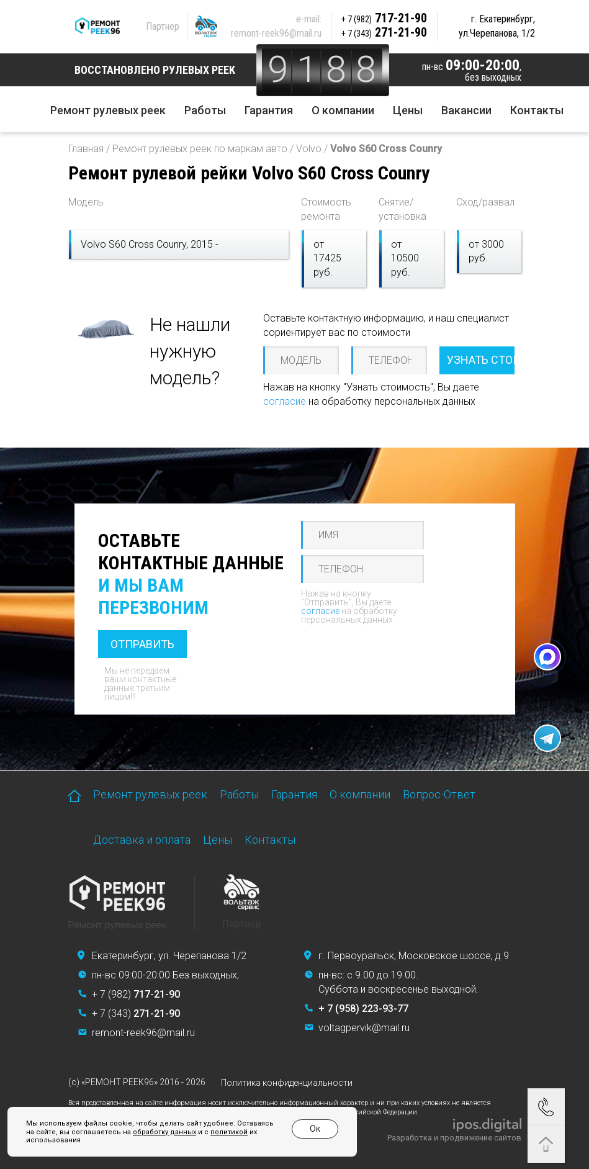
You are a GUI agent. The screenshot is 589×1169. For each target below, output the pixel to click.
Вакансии (466, 110)
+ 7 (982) (136, 994)
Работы (205, 110)
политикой (219, 1132)
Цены (408, 110)
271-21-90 (385, 32)
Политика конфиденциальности (287, 1083)
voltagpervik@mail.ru (364, 1028)
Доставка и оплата (142, 839)
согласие (284, 401)
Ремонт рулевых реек (108, 110)
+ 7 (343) (136, 1013)
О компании (343, 110)
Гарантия (269, 110)
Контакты (537, 110)
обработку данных (154, 1132)
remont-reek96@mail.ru (277, 33)
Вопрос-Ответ (439, 794)
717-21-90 (385, 18)
